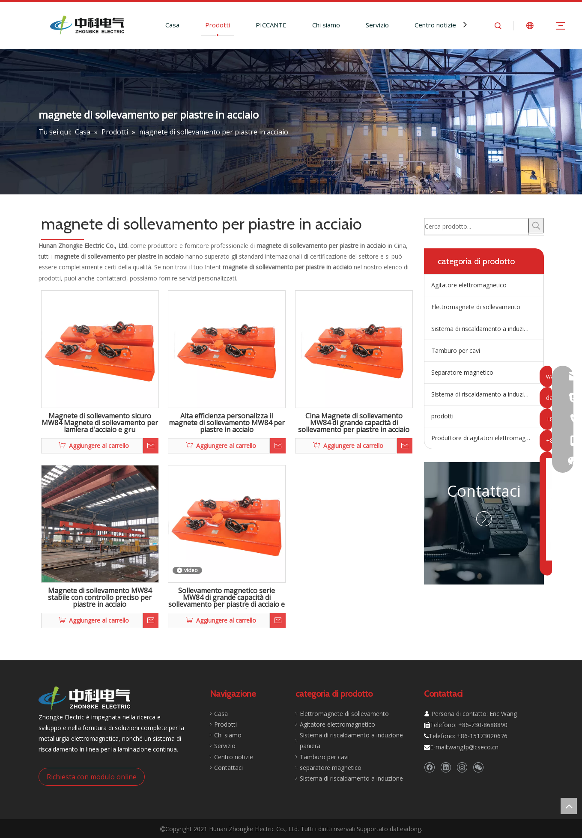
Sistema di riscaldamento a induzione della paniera (487, 329)
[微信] (478, 767)
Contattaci (484, 490)
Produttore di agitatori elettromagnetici (485, 438)
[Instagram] (462, 767)
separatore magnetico (330, 767)
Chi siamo (326, 25)
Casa (172, 25)
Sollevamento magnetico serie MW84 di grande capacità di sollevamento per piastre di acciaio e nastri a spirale (226, 597)
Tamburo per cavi (455, 350)
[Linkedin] (445, 767)
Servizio (377, 25)
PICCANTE (271, 25)
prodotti (442, 416)
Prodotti (217, 25)
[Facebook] (429, 767)
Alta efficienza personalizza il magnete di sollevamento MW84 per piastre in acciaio (227, 423)
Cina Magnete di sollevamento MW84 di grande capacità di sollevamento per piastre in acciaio (353, 423)
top (569, 806)
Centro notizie (435, 25)
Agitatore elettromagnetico (469, 285)
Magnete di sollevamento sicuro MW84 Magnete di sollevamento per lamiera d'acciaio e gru (100, 423)
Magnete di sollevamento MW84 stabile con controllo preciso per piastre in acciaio (100, 597)
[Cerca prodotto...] (476, 226)
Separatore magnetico (462, 372)
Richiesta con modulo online (92, 776)
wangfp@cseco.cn (473, 747)
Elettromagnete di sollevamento (475, 307)
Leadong (409, 829)
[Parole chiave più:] (536, 225)
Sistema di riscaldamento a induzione (482, 394)
